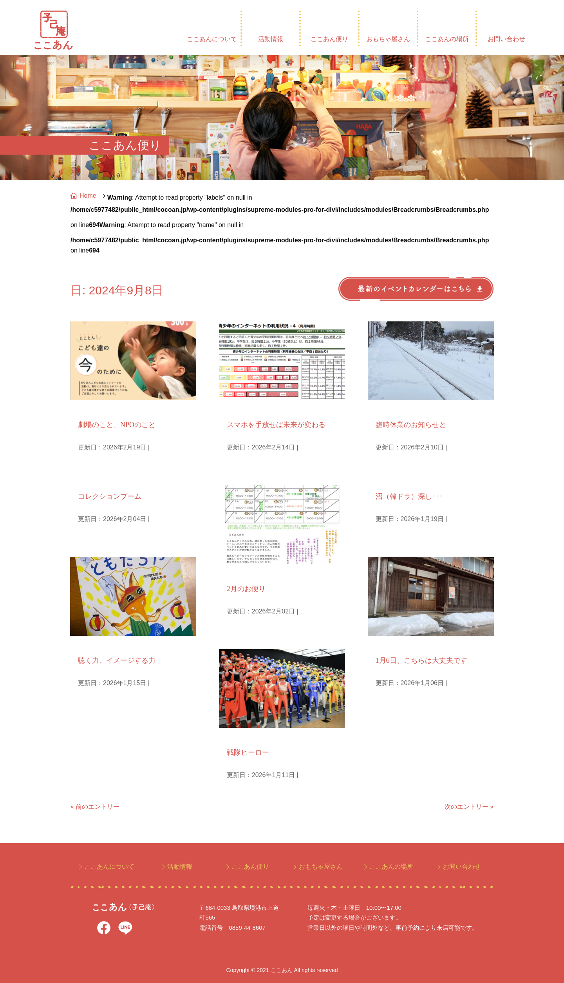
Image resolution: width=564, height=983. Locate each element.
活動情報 (270, 39)
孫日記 (235, 737)
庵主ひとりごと (99, 481)
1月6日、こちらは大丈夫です (421, 660)
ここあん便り (329, 39)
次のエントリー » (469, 806)
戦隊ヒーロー (248, 752)
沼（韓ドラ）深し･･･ (409, 496)
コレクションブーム (109, 496)
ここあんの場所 (447, 39)
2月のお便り (246, 589)
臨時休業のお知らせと (411, 425)
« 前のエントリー (94, 806)
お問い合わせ (506, 39)
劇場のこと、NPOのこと (116, 425)
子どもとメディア (251, 410)
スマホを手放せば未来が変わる (276, 425)
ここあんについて (212, 39)
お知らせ (387, 410)
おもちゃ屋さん (388, 39)
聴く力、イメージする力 (116, 660)
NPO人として (96, 410)
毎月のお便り (244, 574)
